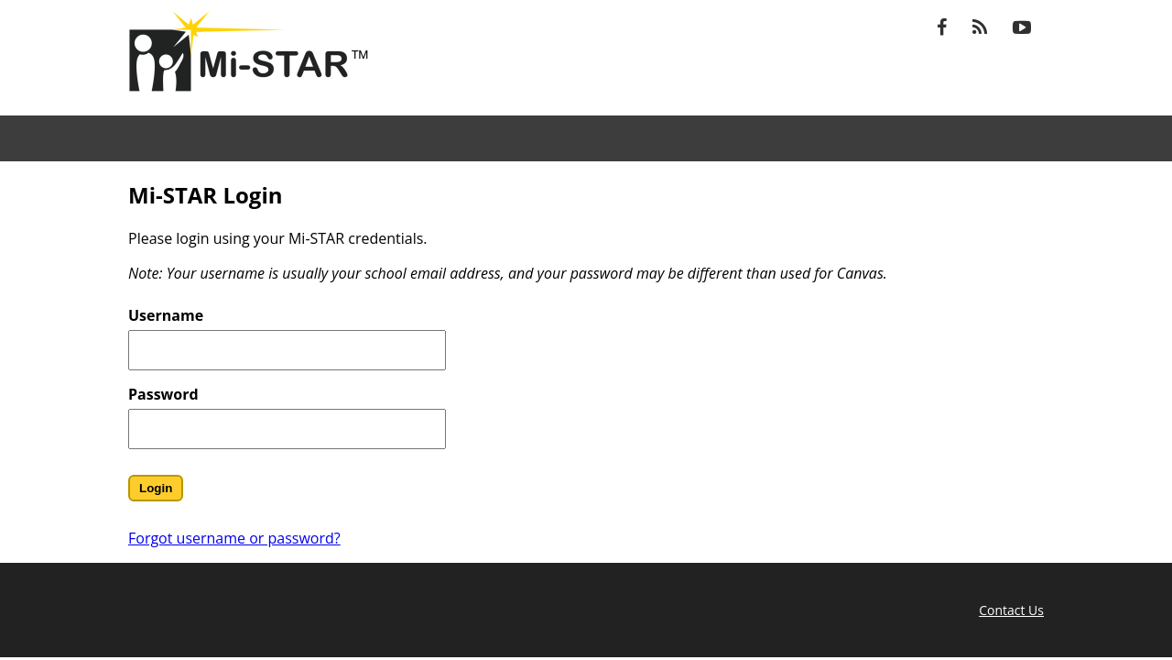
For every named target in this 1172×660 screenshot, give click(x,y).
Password (163, 394)
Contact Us (1011, 610)
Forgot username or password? (234, 538)
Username (165, 315)
